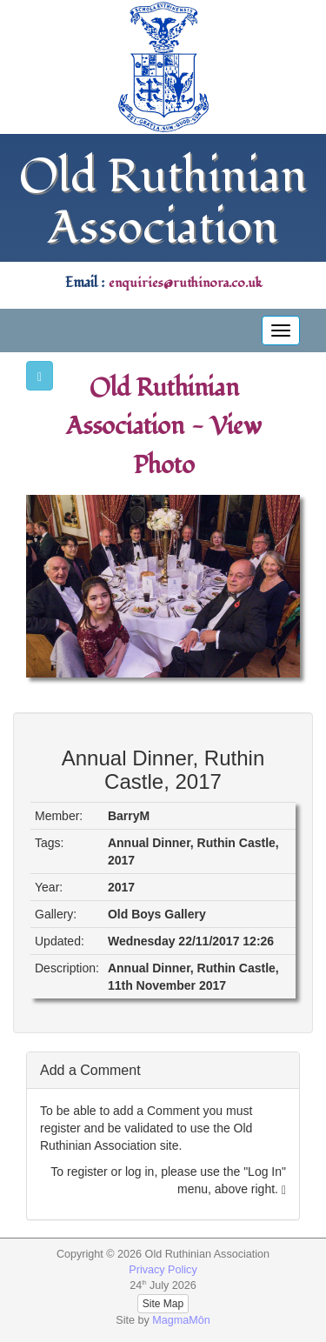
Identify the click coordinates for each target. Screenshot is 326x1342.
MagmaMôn (181, 1320)
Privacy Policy (162, 1270)
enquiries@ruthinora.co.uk (185, 283)
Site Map (163, 1304)
